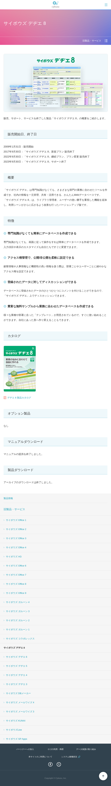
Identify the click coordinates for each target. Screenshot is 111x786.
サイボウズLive (14, 729)
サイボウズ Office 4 (16, 547)
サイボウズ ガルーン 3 (17, 611)
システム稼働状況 (69, 757)
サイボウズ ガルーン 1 (17, 629)
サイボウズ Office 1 (16, 520)
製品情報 (8, 498)
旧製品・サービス (14, 509)
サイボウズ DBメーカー (18, 693)
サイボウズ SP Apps (16, 739)
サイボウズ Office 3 (16, 538)
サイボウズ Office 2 (16, 529)
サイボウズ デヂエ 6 (16, 657)
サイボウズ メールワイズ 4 (20, 702)
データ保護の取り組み (86, 749)
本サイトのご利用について (40, 757)
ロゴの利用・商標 (55, 749)
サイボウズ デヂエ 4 (16, 675)
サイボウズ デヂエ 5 (16, 666)
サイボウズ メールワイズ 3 (20, 711)
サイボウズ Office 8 (16, 584)
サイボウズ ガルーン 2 (17, 620)
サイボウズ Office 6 (16, 565)
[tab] (106, 4)
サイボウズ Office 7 (16, 574)
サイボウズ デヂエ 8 (14, 647)
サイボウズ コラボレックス (20, 638)
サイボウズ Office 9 (16, 593)
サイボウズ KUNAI (15, 720)
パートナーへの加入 (25, 749)
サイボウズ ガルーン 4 (17, 602)
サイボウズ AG (14, 556)
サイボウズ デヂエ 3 (16, 684)
